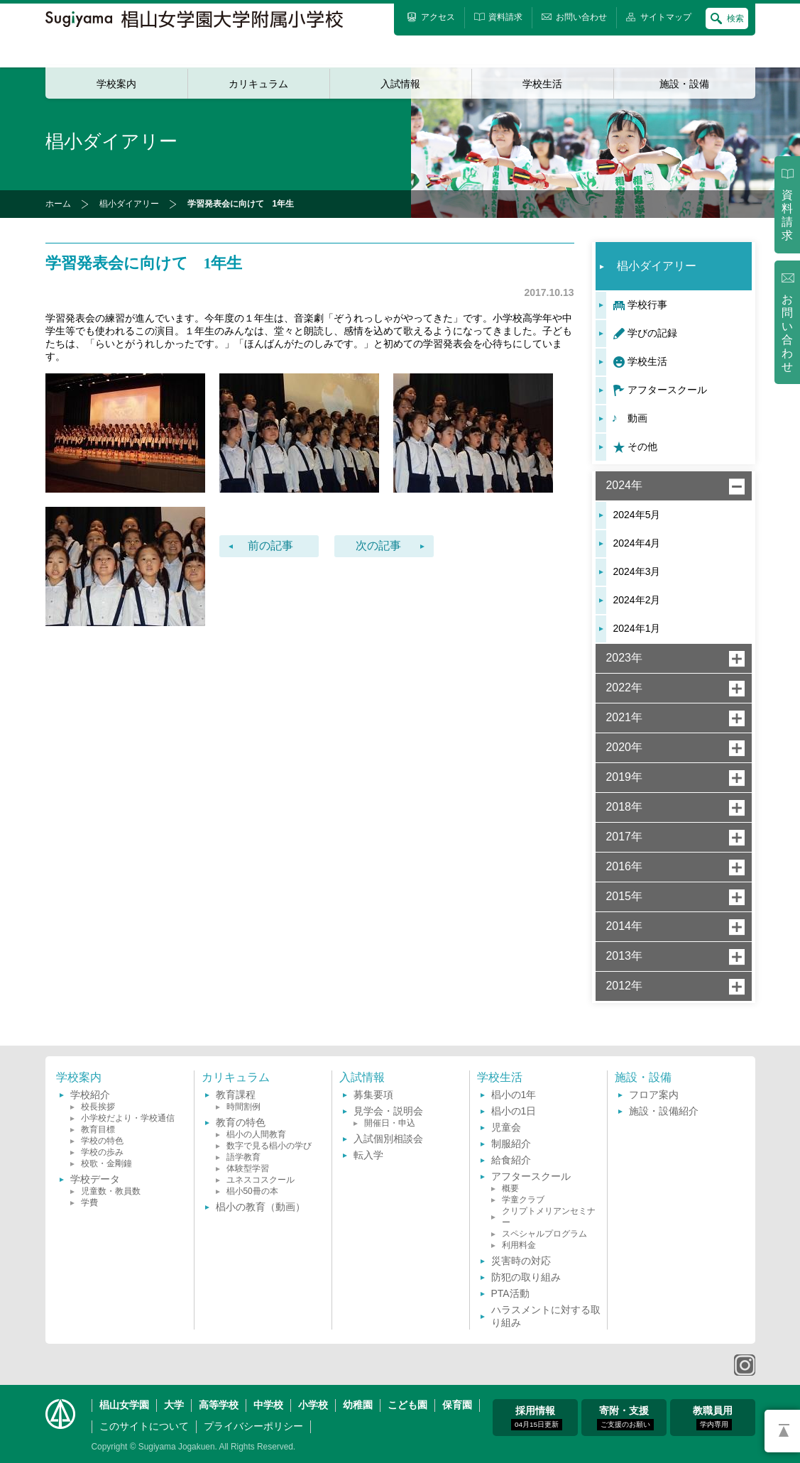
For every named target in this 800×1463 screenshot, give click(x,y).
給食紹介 (511, 1160)
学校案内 (116, 83)
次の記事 (378, 545)
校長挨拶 (98, 1107)
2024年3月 (637, 571)
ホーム (58, 204)
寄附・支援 (625, 1417)
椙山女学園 (124, 1404)
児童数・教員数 (111, 1191)
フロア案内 (654, 1094)
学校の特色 (102, 1141)
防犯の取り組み (526, 1277)
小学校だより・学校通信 (128, 1118)
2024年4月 (637, 543)
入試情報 (400, 83)
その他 (642, 446)
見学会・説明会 (388, 1111)
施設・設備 (684, 83)
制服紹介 (511, 1143)
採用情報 (536, 1417)
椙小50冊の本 (252, 1191)
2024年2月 (637, 600)
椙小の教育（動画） (260, 1206)
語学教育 (243, 1157)
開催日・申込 (389, 1123)
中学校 (268, 1404)
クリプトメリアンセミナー (549, 1216)
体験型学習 (247, 1168)
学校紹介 (90, 1094)
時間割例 (243, 1107)
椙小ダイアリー (129, 204)
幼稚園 (358, 1404)
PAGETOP (782, 1431)
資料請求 (787, 215)
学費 (89, 1202)
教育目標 (98, 1129)
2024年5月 (637, 514)
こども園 (407, 1404)
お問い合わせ (787, 333)
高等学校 (219, 1404)
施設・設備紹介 (663, 1111)
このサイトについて (144, 1426)
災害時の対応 (521, 1260)
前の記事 (270, 545)
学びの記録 (652, 333)
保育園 (457, 1404)
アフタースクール (667, 389)
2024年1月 (637, 628)
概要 (510, 1188)
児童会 (506, 1127)
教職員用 (713, 1417)
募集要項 (373, 1094)
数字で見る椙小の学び (269, 1146)
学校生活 (542, 83)
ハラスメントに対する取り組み (546, 1316)
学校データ (95, 1179)
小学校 (313, 1404)
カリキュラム (258, 83)
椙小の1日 (514, 1111)
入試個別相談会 (388, 1138)
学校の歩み (102, 1152)
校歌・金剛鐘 (106, 1163)
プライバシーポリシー (253, 1426)
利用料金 (519, 1245)
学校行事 (647, 304)
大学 (174, 1404)
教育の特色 (240, 1122)
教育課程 (236, 1094)
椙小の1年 (514, 1094)
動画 (637, 418)
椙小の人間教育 (256, 1134)
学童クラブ (523, 1200)
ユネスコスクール (260, 1180)
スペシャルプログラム (544, 1234)
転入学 (368, 1155)
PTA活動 (510, 1293)
